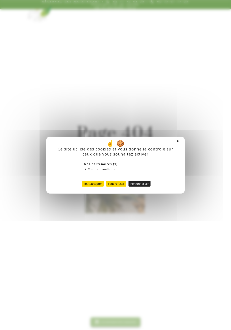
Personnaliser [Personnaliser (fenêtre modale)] (139, 184)
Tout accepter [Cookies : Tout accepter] (93, 184)
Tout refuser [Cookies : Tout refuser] (116, 184)
